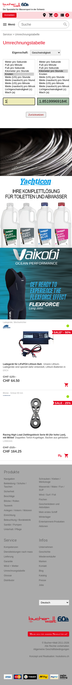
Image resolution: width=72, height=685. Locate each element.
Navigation (9, 479)
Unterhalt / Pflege (13, 529)
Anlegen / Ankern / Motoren (18, 510)
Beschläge (9, 496)
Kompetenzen (11, 547)
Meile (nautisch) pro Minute (19, 86)
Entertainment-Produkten (52, 521)
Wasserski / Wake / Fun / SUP (51, 488)
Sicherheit (9, 491)
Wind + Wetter (11, 566)
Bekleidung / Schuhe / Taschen (15, 485)
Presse (42, 580)
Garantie (8, 561)
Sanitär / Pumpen (13, 524)
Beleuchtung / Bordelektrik (17, 520)
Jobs (41, 585)
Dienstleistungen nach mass (18, 552)
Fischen (43, 499)
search (65, 24)
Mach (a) (19, 92)
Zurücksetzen (36, 114)
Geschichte (44, 552)
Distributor (9, 580)
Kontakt (43, 566)
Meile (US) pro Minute (19, 83)
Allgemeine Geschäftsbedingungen (51, 649)
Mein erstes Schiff (48, 512)
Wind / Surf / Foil (47, 494)
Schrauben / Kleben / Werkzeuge (49, 480)
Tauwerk (8, 505)
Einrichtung (9, 515)
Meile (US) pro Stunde (19, 77)
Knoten (19, 74)
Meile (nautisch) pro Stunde (19, 80)
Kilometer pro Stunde (19, 71)
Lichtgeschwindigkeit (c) (19, 89)
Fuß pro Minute (19, 64)
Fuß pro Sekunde (19, 68)
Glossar (8, 575)
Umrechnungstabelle (14, 570)
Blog (41, 570)
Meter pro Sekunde (19, 61)
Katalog (43, 575)
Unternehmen (46, 547)
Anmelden (9, 15)
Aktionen (43, 526)
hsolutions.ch (62, 656)
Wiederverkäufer (47, 556)
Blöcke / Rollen (11, 501)
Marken (43, 561)
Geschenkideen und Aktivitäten (49, 506)
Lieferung (8, 556)
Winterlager (45, 517)
